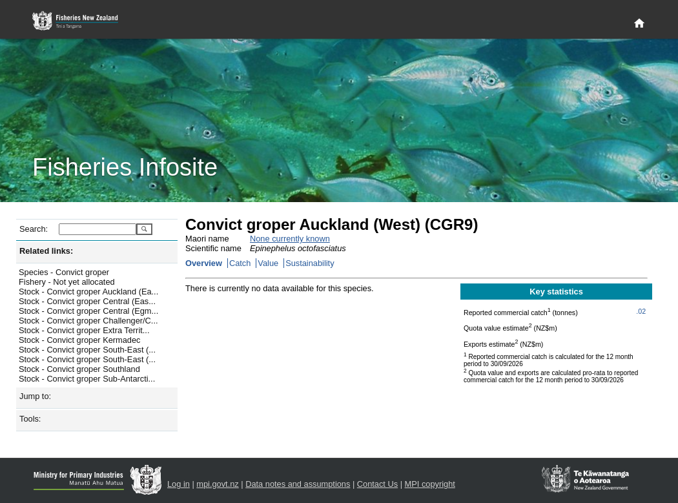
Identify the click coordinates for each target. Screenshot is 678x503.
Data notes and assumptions (297, 484)
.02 (641, 311)
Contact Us (377, 484)
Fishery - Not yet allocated (67, 282)
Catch (240, 263)
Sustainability (309, 263)
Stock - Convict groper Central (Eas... (87, 301)
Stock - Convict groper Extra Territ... (84, 330)
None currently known (290, 238)
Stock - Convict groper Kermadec (79, 340)
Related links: (46, 251)
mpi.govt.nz (217, 484)
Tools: (30, 419)
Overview (203, 263)
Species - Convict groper (64, 272)
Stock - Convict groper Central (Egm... (88, 311)
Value (268, 263)
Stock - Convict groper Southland (79, 369)
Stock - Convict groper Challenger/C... (88, 320)
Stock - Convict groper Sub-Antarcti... (87, 379)
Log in (178, 484)
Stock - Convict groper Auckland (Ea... (88, 291)
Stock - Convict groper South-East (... (87, 349)
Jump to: (35, 396)
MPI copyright (430, 484)
